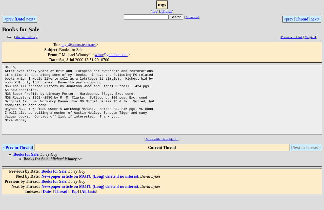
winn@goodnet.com (111, 55)
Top (154, 11)
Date (20, 19)
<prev (8, 19)
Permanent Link (292, 37)
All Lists (166, 11)
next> (31, 19)
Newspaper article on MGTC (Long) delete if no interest (90, 190)
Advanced (192, 17)
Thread (302, 19)
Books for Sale (25, 168)
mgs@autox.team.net (79, 44)
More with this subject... (162, 153)
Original (310, 37)
